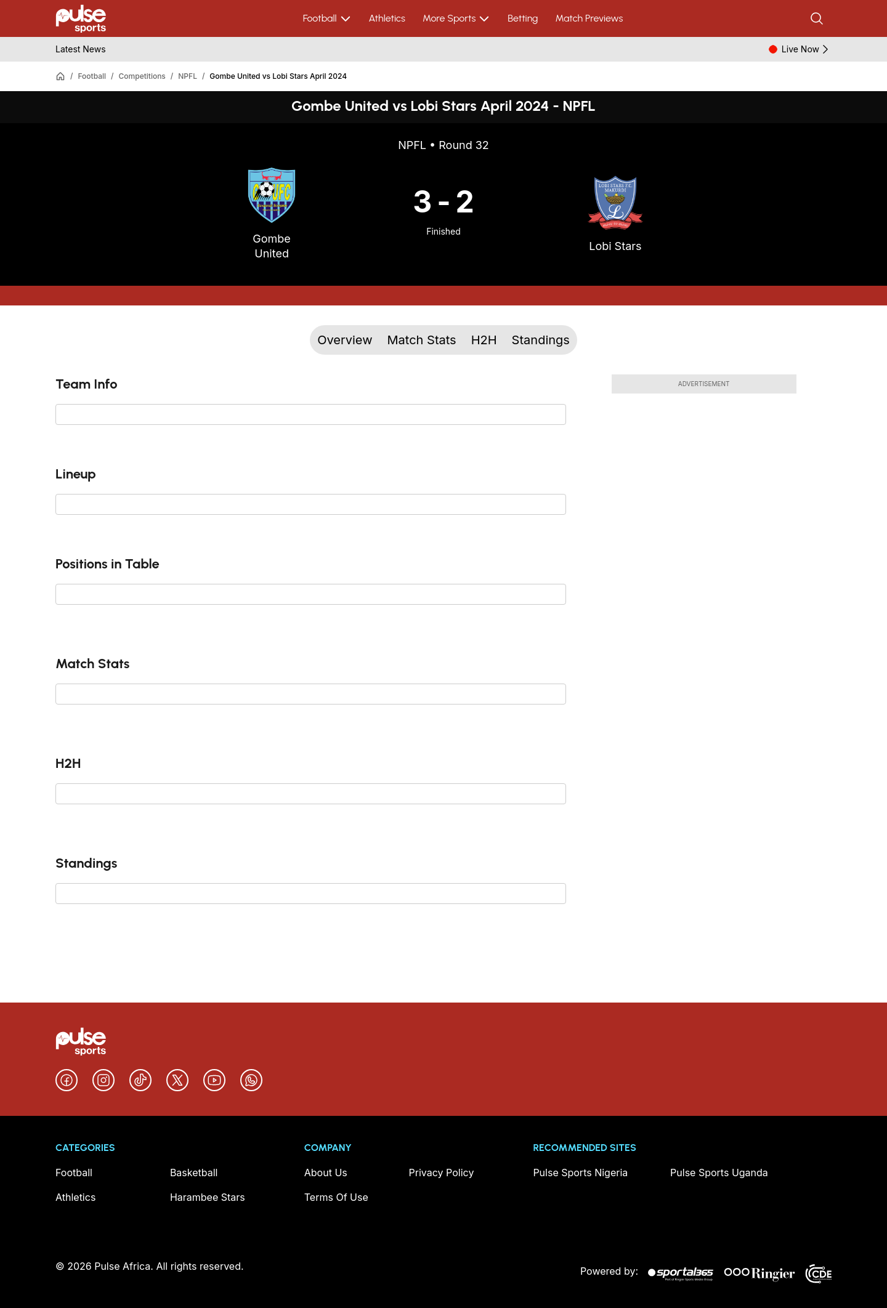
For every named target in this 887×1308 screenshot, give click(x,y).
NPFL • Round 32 (443, 145)
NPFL (187, 76)
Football (327, 18)
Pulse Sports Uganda (719, 1172)
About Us (325, 1172)
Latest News (80, 49)
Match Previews (589, 18)
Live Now (807, 49)
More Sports (456, 18)
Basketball (194, 1172)
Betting (523, 18)
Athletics (387, 18)
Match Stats (421, 340)
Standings (541, 340)
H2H (484, 340)
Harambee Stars (207, 1197)
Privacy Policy (441, 1172)
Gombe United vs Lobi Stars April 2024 (278, 76)
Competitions (142, 76)
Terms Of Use (336, 1197)
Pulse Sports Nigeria (580, 1172)
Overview (344, 340)
